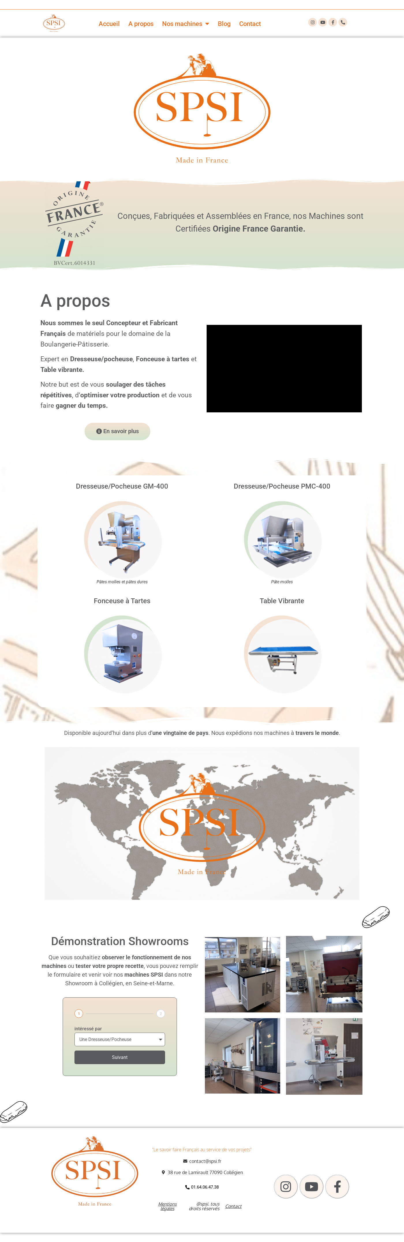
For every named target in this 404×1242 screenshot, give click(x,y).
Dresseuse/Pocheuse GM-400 (122, 486)
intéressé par (88, 1029)
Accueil (109, 23)
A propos (141, 23)
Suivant (120, 1057)
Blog (224, 23)
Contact (250, 23)
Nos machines (185, 23)
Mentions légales (167, 1206)
